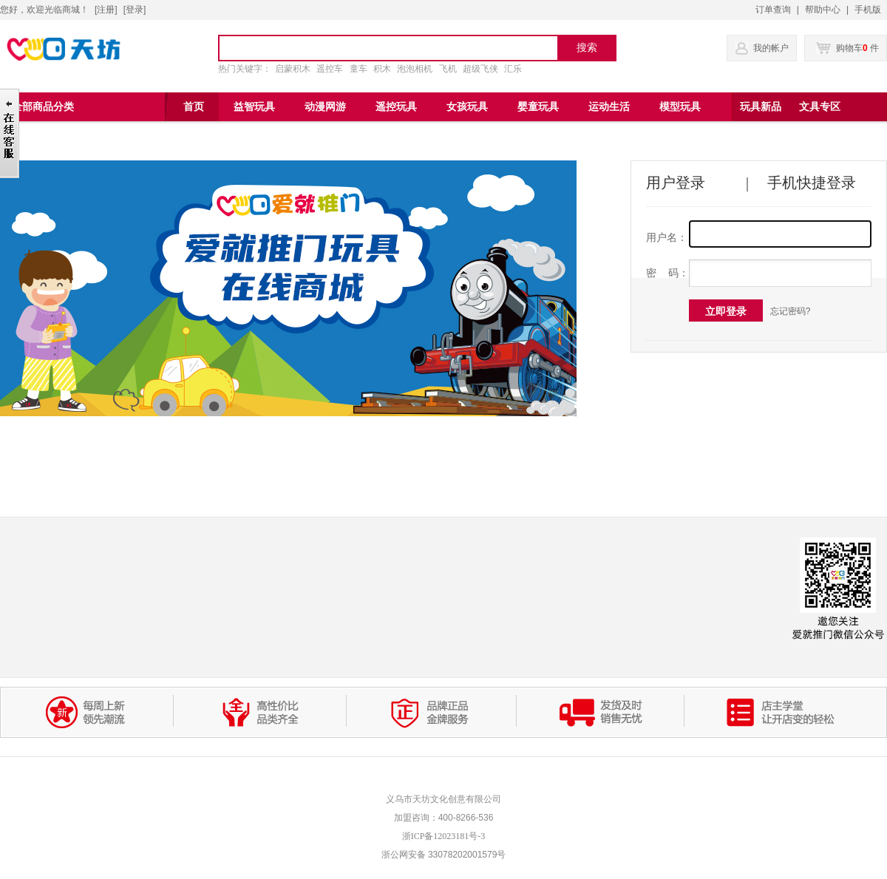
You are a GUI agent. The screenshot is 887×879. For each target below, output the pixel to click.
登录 (134, 9)
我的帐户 (771, 48)
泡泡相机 (414, 69)
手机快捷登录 (811, 182)
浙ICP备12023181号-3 (444, 836)
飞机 (448, 69)
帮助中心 (822, 9)
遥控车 (329, 69)
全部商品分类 (43, 106)
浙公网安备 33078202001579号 (443, 854)
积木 (382, 69)
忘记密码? (790, 311)
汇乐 (513, 69)
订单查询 (773, 9)
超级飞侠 (480, 69)
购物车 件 (847, 48)
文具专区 (819, 106)
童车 (358, 69)
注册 (106, 9)
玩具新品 (760, 106)
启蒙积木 (292, 69)
